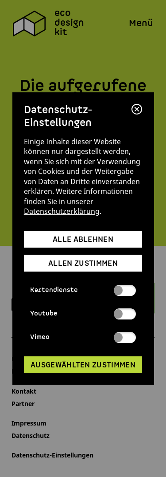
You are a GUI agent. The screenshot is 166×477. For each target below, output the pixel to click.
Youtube (83, 313)
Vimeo (83, 337)
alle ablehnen (83, 239)
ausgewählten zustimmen (83, 365)
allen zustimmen (83, 263)
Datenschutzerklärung (62, 211)
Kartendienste (83, 290)
